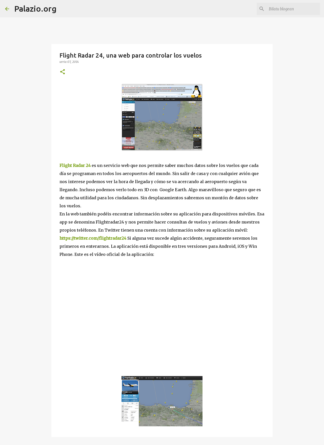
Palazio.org (35, 8)
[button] (62, 72)
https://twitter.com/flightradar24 (92, 238)
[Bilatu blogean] (293, 9)
